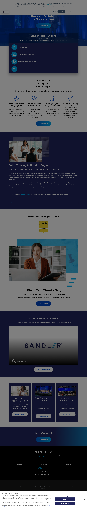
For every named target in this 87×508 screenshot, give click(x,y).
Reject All (65, 499)
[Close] (84, 499)
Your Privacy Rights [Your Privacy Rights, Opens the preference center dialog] (65, 496)
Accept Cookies (65, 503)
